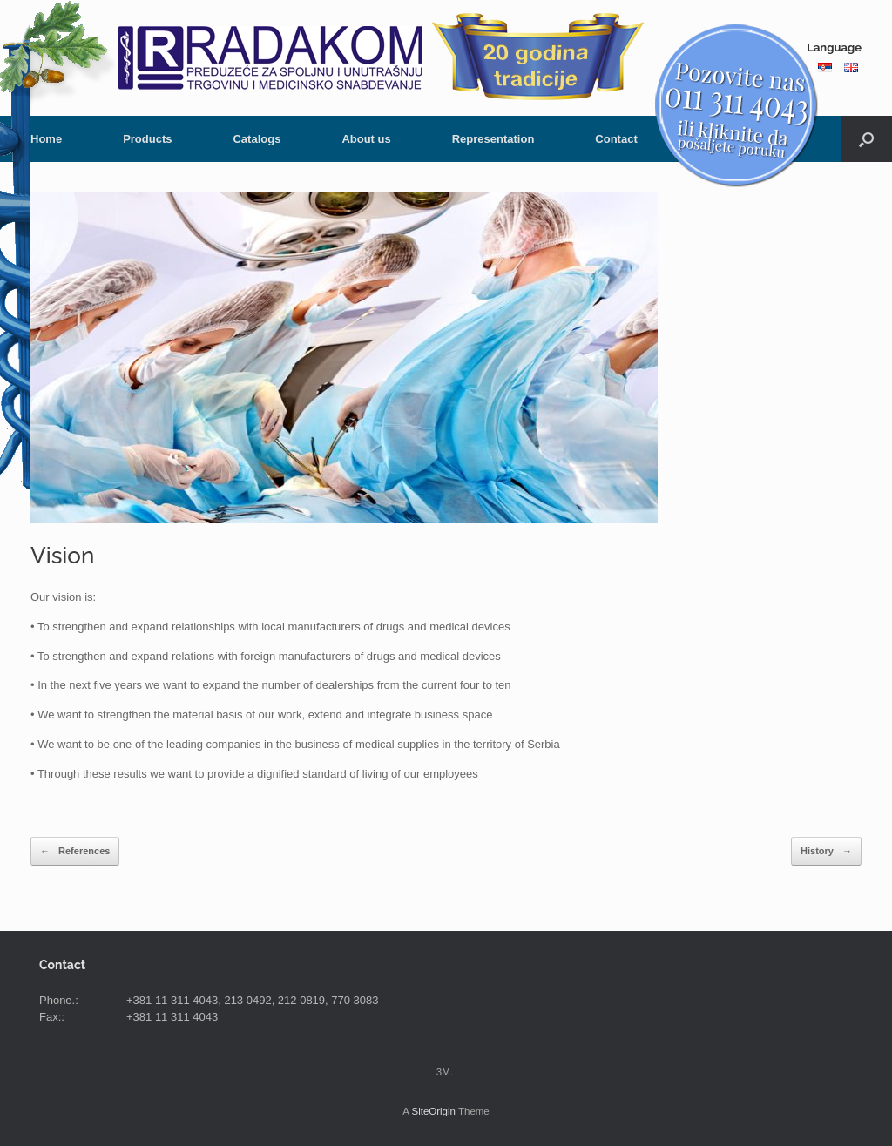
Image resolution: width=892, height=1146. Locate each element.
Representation (493, 138)
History (826, 851)
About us (365, 138)
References (75, 851)
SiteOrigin (433, 1111)
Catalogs (256, 138)
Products (147, 138)
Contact (616, 138)
